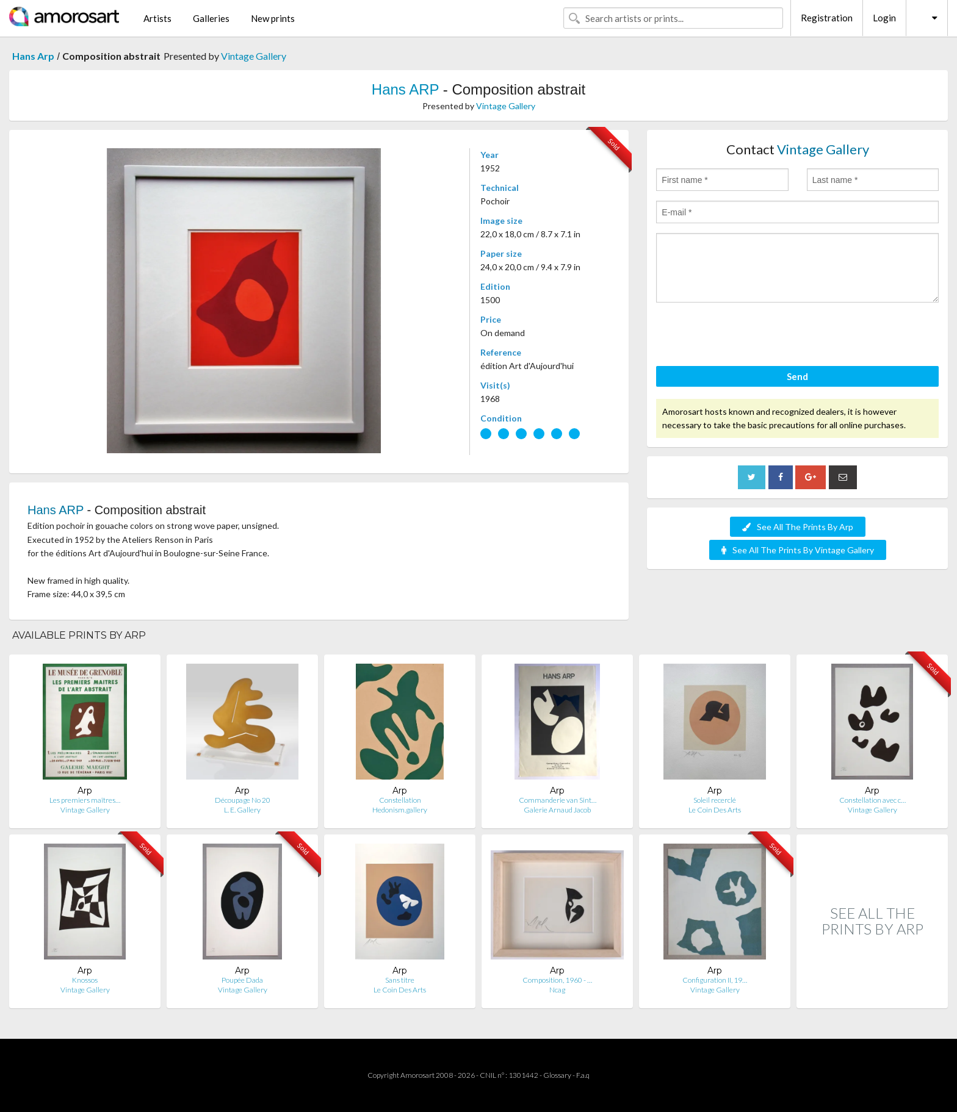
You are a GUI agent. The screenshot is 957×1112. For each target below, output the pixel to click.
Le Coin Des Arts (714, 809)
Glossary (557, 1075)
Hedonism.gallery (399, 809)
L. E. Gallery (242, 809)
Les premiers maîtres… (84, 800)
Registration (827, 17)
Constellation (400, 800)
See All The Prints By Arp (797, 527)
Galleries (211, 18)
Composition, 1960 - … (557, 980)
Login (884, 17)
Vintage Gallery (253, 56)
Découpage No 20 (242, 800)
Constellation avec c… (872, 800)
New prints (273, 18)
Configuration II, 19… (714, 980)
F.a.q (583, 1075)
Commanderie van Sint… (557, 800)
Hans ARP (405, 89)
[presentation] (749, 336)
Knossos (85, 980)
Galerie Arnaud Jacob (557, 809)
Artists (157, 18)
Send (797, 376)
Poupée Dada (242, 980)
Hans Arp (33, 56)
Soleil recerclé (714, 800)
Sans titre (399, 980)
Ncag (557, 989)
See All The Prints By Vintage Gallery (797, 550)
